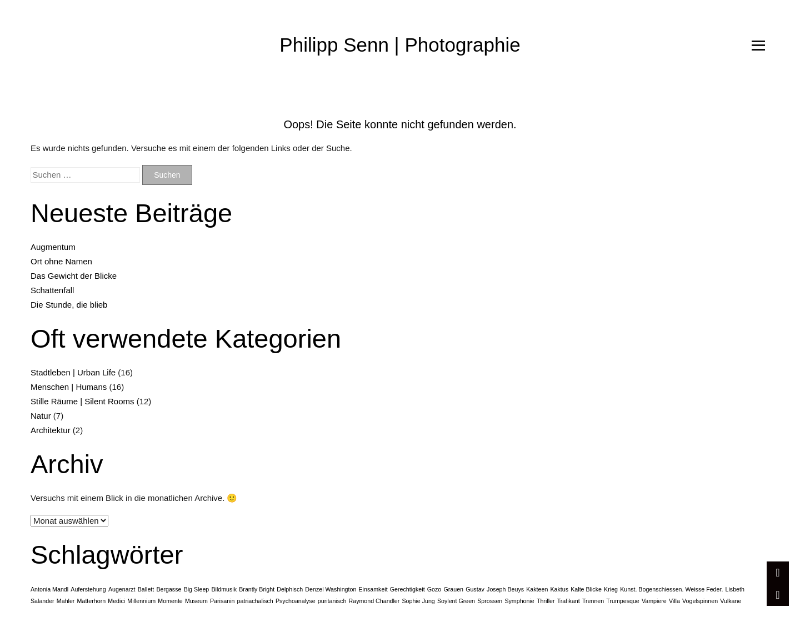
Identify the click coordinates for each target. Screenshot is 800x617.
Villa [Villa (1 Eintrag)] (674, 601)
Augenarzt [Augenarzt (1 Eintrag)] (122, 589)
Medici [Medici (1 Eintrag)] (116, 601)
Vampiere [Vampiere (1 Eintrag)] (654, 601)
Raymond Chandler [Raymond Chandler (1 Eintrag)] (374, 601)
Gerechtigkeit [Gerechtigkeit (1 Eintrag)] (407, 589)
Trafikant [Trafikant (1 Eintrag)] (568, 601)
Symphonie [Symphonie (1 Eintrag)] (519, 601)
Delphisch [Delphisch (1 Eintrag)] (290, 589)
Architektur (51, 430)
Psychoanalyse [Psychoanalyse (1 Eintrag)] (296, 601)
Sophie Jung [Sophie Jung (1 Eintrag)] (418, 601)
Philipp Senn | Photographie (399, 45)
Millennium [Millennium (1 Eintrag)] (141, 601)
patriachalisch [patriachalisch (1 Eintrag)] (255, 601)
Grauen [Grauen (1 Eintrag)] (453, 589)
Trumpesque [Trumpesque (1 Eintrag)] (622, 601)
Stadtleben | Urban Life (73, 372)
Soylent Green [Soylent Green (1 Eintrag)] (456, 601)
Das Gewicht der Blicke (74, 275)
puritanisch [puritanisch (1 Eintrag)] (332, 601)
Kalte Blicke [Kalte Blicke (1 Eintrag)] (586, 589)
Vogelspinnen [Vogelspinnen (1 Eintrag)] (700, 601)
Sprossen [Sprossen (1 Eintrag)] (489, 601)
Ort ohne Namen (61, 261)
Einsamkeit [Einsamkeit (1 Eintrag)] (373, 589)
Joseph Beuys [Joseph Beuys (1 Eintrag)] (505, 589)
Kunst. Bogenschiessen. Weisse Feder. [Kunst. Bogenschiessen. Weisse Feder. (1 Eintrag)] (671, 589)
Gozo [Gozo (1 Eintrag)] (434, 589)
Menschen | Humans (69, 387)
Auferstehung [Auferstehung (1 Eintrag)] (88, 589)
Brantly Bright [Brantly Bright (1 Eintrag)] (256, 589)
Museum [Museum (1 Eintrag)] (196, 601)
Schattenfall (52, 290)
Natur (41, 415)
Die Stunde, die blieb (69, 304)
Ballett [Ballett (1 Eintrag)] (146, 589)
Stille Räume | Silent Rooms (82, 401)
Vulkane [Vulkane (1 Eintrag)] (730, 601)
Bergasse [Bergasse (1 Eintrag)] (168, 589)
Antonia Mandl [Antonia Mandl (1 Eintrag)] (49, 589)
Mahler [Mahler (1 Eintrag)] (66, 601)
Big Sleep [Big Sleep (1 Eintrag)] (196, 589)
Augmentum (53, 247)
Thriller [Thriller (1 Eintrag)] (546, 601)
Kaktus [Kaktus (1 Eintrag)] (560, 589)
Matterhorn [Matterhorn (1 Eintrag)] (91, 601)
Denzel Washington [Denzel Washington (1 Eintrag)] (330, 589)
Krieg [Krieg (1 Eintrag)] (611, 589)
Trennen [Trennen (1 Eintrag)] (593, 601)
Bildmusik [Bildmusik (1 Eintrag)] (224, 589)
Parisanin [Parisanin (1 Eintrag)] (222, 601)
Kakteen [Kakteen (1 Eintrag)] (537, 589)
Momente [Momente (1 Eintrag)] (170, 601)
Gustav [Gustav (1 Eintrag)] (475, 589)
